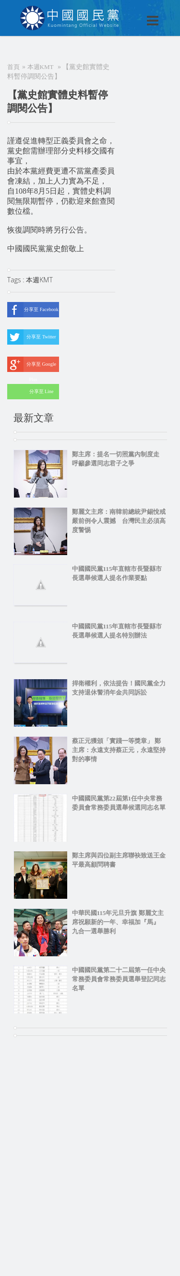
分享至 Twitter (31, 337)
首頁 (13, 66)
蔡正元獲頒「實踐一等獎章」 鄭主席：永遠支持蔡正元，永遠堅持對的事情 (119, 750)
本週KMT (40, 66)
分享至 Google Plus (31, 364)
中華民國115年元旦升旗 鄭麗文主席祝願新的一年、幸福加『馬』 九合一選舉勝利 (118, 922)
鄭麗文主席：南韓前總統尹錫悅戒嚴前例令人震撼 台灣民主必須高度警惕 (119, 521)
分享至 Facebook (33, 309)
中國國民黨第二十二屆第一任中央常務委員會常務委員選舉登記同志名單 (119, 979)
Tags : (16, 279)
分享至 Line (30, 391)
